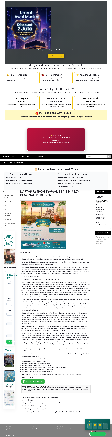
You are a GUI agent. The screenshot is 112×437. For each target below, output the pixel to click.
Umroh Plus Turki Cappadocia (9, 350)
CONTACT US (40, 156)
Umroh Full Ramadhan (16, 162)
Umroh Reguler (21, 98)
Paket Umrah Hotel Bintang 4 (8, 196)
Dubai (47, 104)
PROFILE (21, 156)
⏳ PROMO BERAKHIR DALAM (97, 421)
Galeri (4, 162)
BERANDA (6, 156)
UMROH (5, 205)
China (54, 106)
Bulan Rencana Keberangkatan (9, 330)
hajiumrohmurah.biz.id (64, 429)
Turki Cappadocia (58, 104)
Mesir (42, 104)
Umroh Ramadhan (7, 219)
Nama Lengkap (9, 299)
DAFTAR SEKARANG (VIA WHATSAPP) (10, 341)
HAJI (4, 191)
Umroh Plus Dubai (9, 368)
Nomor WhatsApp (9, 309)
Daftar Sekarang (56, 56)
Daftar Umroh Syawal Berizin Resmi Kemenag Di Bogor (102, 201)
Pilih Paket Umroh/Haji (9, 319)
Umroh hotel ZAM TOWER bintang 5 (7, 214)
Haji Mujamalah (91, 98)
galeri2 (14, 156)
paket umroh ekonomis (9, 201)
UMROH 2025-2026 (8, 209)
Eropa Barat (60, 106)
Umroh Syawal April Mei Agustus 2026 (9, 224)
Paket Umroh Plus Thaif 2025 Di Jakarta (38, 386)
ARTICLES (30, 156)
